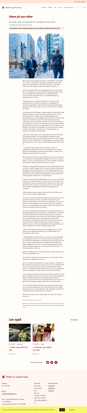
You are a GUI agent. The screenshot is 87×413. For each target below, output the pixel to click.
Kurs (54, 7)
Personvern (72, 409)
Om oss (59, 7)
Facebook (51, 386)
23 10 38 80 (6, 386)
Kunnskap (42, 7)
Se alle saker (74, 319)
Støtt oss (78, 7)
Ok (62, 409)
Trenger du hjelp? (68, 7)
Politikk (49, 7)
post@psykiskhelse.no (9, 394)
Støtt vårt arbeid (39, 398)
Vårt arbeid (38, 388)
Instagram (51, 388)
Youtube (51, 391)
